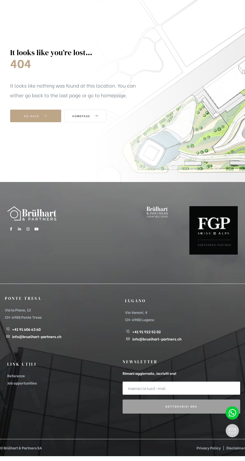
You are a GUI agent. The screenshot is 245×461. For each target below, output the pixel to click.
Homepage (91, 116)
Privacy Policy (209, 447)
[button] (208, 12)
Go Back (35, 116)
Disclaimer (235, 447)
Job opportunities (22, 382)
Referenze (16, 375)
